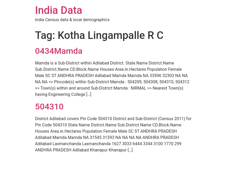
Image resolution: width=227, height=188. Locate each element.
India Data (58, 10)
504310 (49, 106)
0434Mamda (58, 51)
